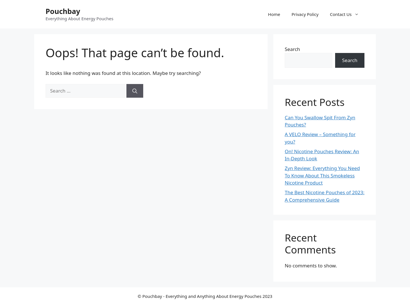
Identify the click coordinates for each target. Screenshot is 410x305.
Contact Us (347, 14)
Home (274, 14)
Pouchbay (63, 11)
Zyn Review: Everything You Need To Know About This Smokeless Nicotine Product (322, 175)
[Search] (134, 91)
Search (292, 49)
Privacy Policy (305, 14)
